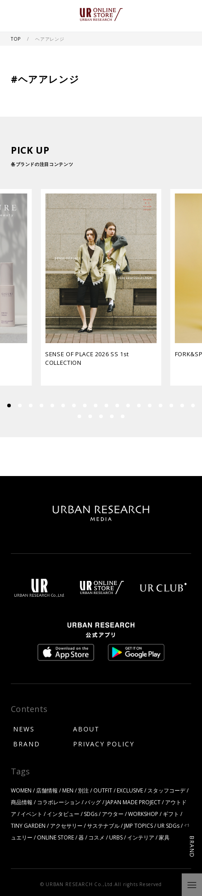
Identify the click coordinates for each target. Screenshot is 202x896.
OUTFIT (102, 790)
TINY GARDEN (28, 825)
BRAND (26, 743)
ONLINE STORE (55, 837)
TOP (16, 38)
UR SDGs (168, 825)
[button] (20, 405)
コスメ (96, 837)
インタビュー (63, 814)
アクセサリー (66, 825)
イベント (31, 814)
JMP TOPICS (138, 825)
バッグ (93, 802)
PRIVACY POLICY (103, 743)
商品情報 (21, 802)
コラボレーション (58, 802)
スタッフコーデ (166, 790)
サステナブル (103, 825)
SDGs (90, 814)
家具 (164, 837)
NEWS (24, 728)
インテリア (140, 837)
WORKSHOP (143, 814)
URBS (116, 837)
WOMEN (21, 790)
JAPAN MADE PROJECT (133, 802)
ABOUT (86, 728)
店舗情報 (47, 790)
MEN (67, 790)
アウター (113, 814)
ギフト (171, 814)
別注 (83, 790)
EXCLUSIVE (130, 790)
